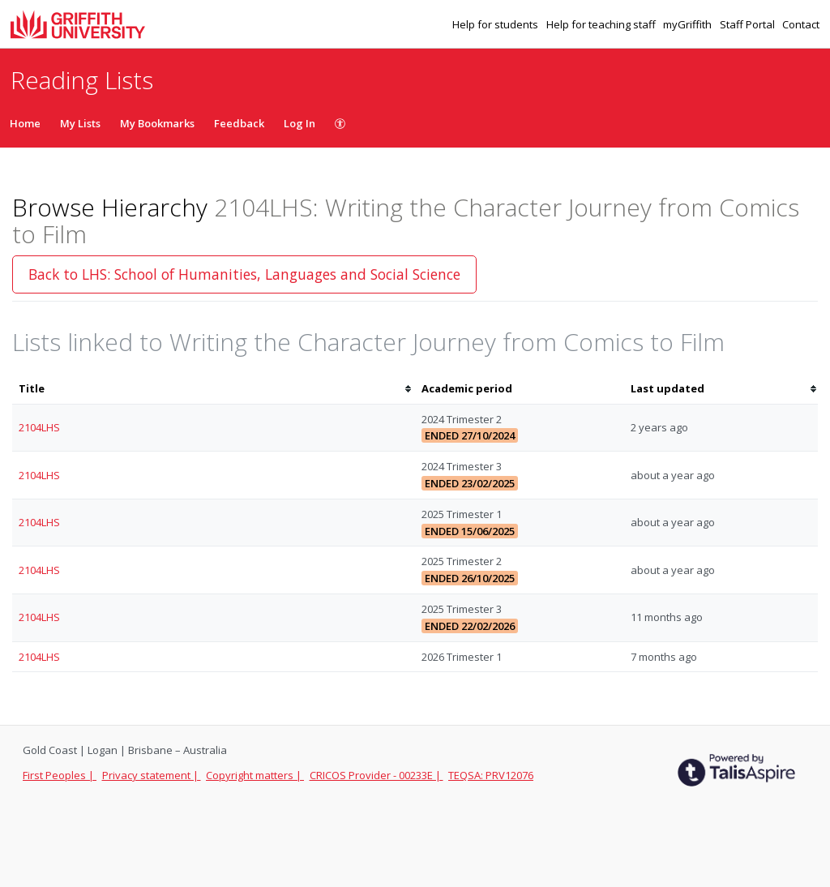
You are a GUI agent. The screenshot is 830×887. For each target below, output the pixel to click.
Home (25, 123)
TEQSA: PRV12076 (490, 775)
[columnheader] (213, 389)
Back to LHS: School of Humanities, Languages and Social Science (244, 274)
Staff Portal (748, 24)
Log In (299, 123)
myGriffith (688, 24)
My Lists (80, 123)
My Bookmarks (157, 123)
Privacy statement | (151, 775)
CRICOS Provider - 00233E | (376, 775)
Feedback (239, 123)
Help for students (496, 24)
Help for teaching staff (602, 24)
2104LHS (39, 427)
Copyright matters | (255, 775)
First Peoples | (59, 775)
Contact (800, 24)
